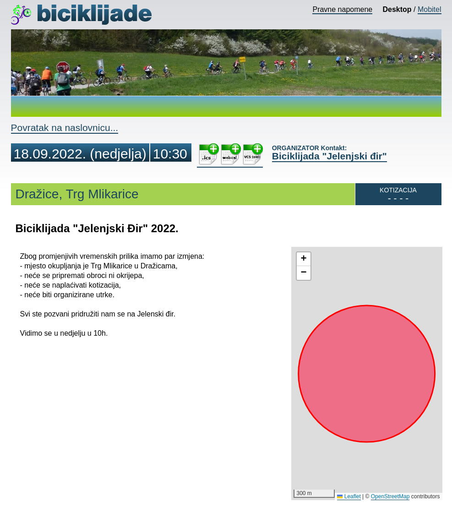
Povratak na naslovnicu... (65, 127)
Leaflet (348, 496)
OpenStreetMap (390, 496)
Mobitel (429, 9)
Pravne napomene (342, 9)
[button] (303, 259)
